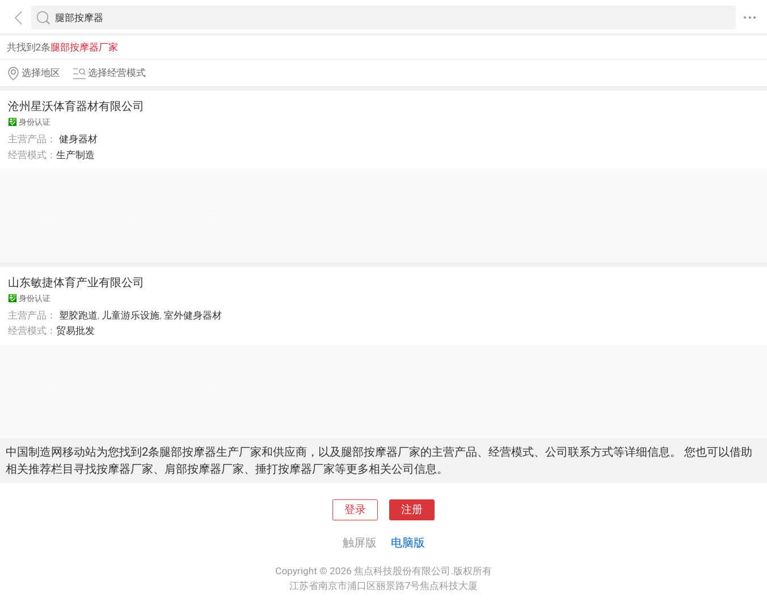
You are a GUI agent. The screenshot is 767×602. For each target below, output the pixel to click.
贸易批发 (75, 330)
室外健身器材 (193, 315)
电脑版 (408, 542)
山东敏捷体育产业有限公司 (76, 282)
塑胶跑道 (78, 315)
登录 (355, 509)
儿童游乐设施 (130, 315)
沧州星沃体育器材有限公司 (76, 106)
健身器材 (78, 139)
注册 (412, 509)
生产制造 (75, 154)
